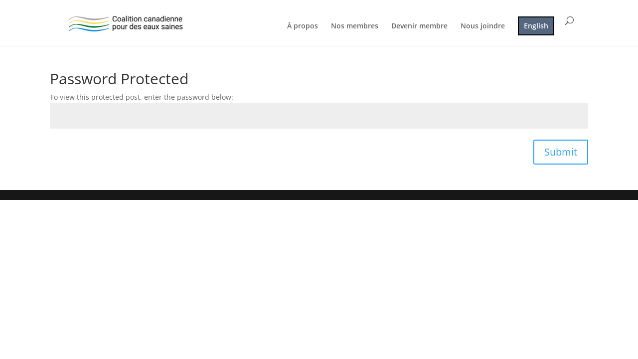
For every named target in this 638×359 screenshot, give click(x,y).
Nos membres (354, 26)
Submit (560, 152)
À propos (302, 26)
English (536, 25)
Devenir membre (419, 26)
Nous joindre (483, 26)
